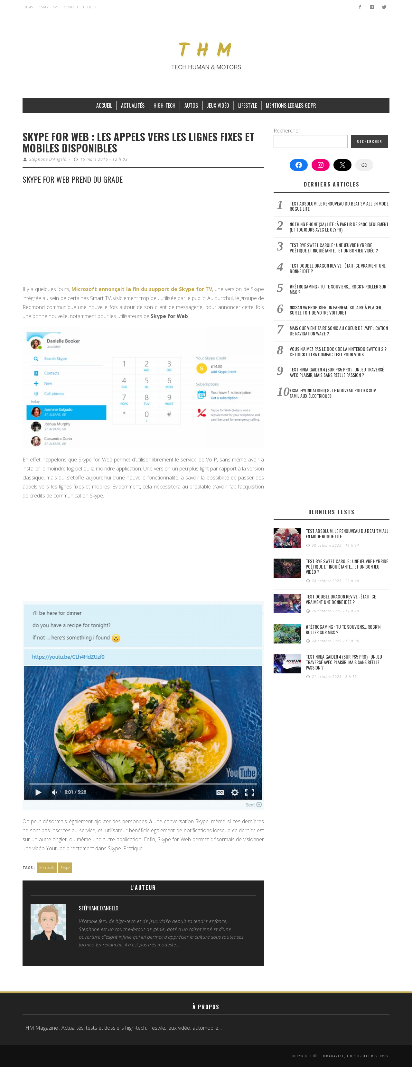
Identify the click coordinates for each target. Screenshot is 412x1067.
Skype (65, 867)
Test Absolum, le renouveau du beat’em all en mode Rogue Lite (339, 206)
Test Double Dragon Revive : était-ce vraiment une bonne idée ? (338, 268)
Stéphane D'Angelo (48, 159)
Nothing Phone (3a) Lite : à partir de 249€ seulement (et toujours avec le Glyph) (339, 227)
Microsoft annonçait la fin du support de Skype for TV (141, 289)
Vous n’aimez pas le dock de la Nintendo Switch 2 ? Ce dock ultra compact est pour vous (338, 351)
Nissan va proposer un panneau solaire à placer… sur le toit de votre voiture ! (337, 310)
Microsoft (46, 867)
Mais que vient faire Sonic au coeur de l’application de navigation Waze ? (339, 330)
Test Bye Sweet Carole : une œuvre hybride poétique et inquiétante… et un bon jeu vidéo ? (334, 248)
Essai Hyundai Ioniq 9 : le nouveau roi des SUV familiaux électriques (333, 393)
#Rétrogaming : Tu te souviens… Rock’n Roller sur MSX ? (338, 289)
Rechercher (287, 130)
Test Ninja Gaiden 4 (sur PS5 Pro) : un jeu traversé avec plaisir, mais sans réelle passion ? (337, 372)
